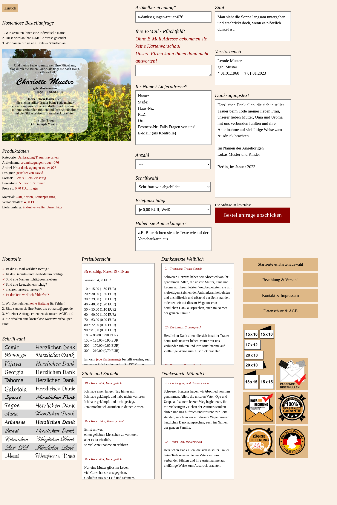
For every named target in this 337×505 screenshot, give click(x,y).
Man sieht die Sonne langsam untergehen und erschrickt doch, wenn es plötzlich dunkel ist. (253, 26)
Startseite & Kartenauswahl (280, 264)
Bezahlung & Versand (280, 279)
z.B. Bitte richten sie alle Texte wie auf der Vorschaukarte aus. (173, 239)
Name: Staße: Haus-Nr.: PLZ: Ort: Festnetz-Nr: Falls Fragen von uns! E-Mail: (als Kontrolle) (173, 117)
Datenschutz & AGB (280, 311)
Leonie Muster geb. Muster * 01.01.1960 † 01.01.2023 (253, 70)
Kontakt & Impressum (280, 295)
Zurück (10, 8)
